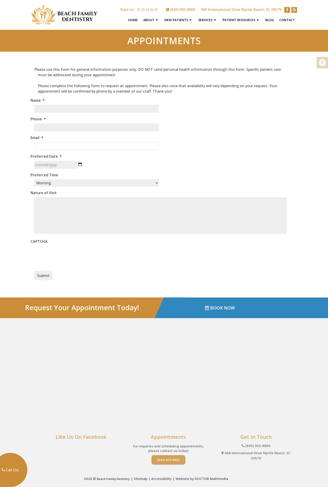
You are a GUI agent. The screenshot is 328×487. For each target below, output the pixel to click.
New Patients (177, 18)
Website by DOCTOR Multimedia (202, 476)
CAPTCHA (41, 239)
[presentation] (68, 252)
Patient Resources (239, 18)
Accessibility (161, 476)
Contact (288, 18)
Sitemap (140, 476)
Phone (40, 116)
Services (206, 18)
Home (134, 18)
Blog (270, 18)
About (149, 18)
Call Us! (10, 469)
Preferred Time (46, 172)
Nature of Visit (45, 190)
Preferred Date (48, 154)
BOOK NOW (220, 305)
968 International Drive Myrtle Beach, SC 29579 (241, 8)
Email (38, 135)
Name (39, 98)
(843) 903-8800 (182, 8)
